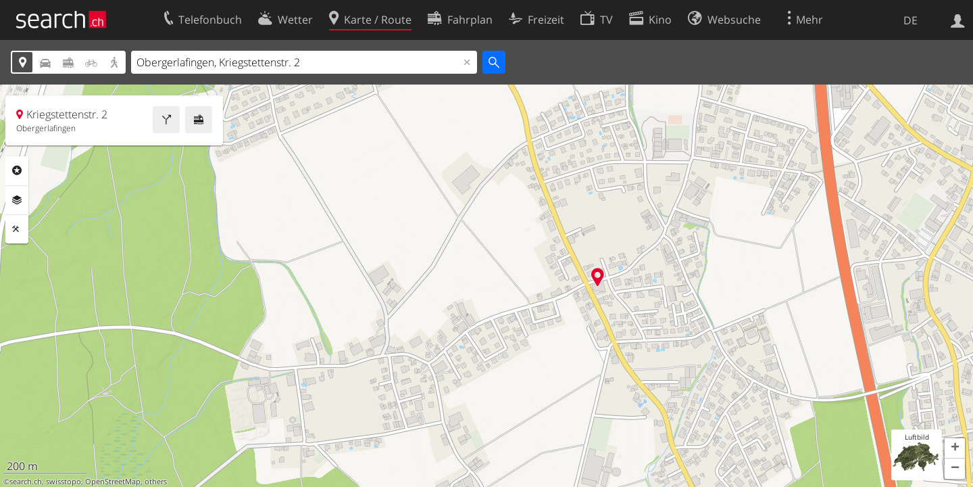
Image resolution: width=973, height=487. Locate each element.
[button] (955, 448)
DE (910, 20)
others (156, 481)
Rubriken (16, 170)
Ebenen (16, 200)
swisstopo (63, 481)
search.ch (25, 481)
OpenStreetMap (113, 481)
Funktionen (16, 229)
